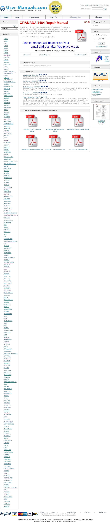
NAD (5, 318)
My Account (34, 17)
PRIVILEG (7, 372)
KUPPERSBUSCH (9, 257)
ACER (6, 41)
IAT (5, 224)
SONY (6, 438)
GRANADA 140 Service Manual (78, 149)
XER (5, 499)
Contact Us (84, 5)
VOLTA (6, 485)
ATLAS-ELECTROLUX (8, 78)
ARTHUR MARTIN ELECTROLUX (10, 72)
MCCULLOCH (8, 292)
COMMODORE (8, 124)
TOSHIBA (7, 466)
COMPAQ (7, 126)
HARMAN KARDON (10, 213)
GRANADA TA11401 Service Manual (55, 130)
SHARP (6, 426)
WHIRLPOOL (8, 496)
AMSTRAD (7, 64)
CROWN (6, 135)
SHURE (6, 431)
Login (17, 17)
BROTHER (7, 107)
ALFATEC (7, 55)
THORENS (7, 461)
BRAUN (6, 105)
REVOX (6, 379)
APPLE (6, 69)
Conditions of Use (97, 92)
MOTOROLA (8, 314)
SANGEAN (7, 407)
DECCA (6, 145)
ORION (6, 342)
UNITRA (6, 475)
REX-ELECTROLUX (10, 382)
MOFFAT (7, 311)
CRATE (6, 131)
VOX (5, 489)
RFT (5, 384)
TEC (5, 447)
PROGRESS (7, 375)
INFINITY (7, 229)
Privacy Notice (92, 5)
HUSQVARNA (8, 220)
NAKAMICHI (8, 321)
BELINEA (7, 93)
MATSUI (6, 285)
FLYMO (6, 185)
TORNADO (7, 464)
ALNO (6, 60)
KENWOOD (7, 248)
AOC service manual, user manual (82, 519)
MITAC (6, 307)
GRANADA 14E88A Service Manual (78, 129)
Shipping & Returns (103, 5)
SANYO (6, 412)
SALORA (7, 400)
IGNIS (6, 227)
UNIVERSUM (8, 478)
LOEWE (6, 267)
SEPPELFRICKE (9, 424)
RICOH (6, 386)
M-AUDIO (7, 276)
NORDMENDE (8, 330)
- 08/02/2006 (34, 81)
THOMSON (7, 459)
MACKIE (7, 278)
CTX (5, 138)
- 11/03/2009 (35, 93)
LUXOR (6, 274)
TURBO (6, 471)
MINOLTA (7, 304)
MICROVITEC (8, 300)
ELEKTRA (7, 159)
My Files (53, 17)
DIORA (6, 149)
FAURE (6, 173)
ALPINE (6, 62)
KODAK (6, 250)
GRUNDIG (7, 203)
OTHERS (7, 344)
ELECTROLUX (8, 156)
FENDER (7, 175)
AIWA (6, 48)
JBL (5, 236)
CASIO (6, 114)
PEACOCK (7, 358)
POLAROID (7, 370)
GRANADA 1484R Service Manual (32, 149)
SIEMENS (7, 433)
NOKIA (6, 328)
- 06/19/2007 (36, 87)
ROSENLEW (8, 393)
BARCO (6, 84)
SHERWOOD (8, 428)
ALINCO (6, 57)
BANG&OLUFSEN (10, 81)
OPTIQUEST (8, 339)
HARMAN (7, 210)
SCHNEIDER (8, 414)
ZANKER (7, 501)
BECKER (7, 89)
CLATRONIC (8, 121)
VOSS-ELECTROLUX (10, 487)
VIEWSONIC (8, 482)
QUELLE (7, 377)
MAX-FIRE (7, 290)
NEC (5, 323)
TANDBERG (8, 440)
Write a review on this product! (107, 59)
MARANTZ (7, 281)
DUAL (6, 154)
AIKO (6, 46)
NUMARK (7, 332)
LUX (5, 269)
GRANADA (7, 201)
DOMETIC (7, 152)
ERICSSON (7, 168)
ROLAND (7, 391)
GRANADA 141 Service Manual (55, 149)
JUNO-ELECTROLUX (10, 241)
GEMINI (6, 194)
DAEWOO (7, 142)
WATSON (7, 492)
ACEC (6, 39)
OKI (5, 335)
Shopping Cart (75, 17)
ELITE (6, 166)
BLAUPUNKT (8, 96)
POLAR (6, 368)
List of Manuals (96, 94)
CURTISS (7, 140)
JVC (5, 243)
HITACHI (7, 217)
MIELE (6, 302)
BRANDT (7, 103)
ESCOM (6, 171)
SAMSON (7, 403)
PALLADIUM (8, 349)
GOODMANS (8, 196)
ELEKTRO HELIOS (10, 164)
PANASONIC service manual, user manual (31, 519)
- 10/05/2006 (35, 97)
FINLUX (6, 180)
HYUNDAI (7, 222)
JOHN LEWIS (8, 239)
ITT (5, 234)
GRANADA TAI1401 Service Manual (32, 130)
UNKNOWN (8, 480)
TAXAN (6, 443)
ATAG (6, 75)
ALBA (6, 53)
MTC (5, 316)
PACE (6, 346)
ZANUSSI (7, 503)
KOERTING (7, 253)
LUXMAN (7, 271)
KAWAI (6, 246)
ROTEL (6, 396)
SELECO (6, 419)
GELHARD (7, 192)
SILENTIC (7, 435)
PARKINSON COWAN (10, 353)
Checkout (98, 17)
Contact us (55, 512)
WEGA (6, 494)
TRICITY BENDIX (9, 468)
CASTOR (7, 117)
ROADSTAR (8, 389)
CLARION (7, 119)
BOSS (6, 100)
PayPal (100, 79)
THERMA (7, 457)
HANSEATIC (8, 208)
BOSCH (6, 98)
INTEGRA (7, 232)
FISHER (6, 182)
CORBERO (7, 128)
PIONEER (7, 365)
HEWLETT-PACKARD (11, 215)
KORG (6, 255)
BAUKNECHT (8, 86)
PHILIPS (6, 363)
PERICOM (7, 360)
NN (5, 325)
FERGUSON (8, 178)
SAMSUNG (7, 405)
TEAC (6, 445)
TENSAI (6, 454)
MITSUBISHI (8, 309)
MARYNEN (7, 283)
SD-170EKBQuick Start (101, 121)
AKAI (6, 50)
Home (6, 17)
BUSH (6, 110)
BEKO (6, 91)
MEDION (7, 295)
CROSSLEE (7, 133)
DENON (6, 147)
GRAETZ (7, 199)
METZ (6, 297)
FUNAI (6, 189)
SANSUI (6, 410)
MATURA (7, 288)
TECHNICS (7, 450)
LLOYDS (7, 264)
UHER (6, 473)
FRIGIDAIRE (8, 187)
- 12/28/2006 (35, 75)
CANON (6, 112)
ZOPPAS (6, 506)
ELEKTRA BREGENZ (10, 161)
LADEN (6, 260)
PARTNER (7, 356)
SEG (5, 417)
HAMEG (6, 206)
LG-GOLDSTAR (9, 262)
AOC (5, 67)
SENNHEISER (8, 421)
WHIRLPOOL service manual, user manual (58, 519)
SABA (6, 398)
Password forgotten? (101, 46)
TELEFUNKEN (8, 452)
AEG (5, 43)
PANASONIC (8, 351)
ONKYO (6, 337)
